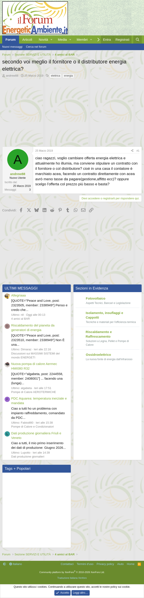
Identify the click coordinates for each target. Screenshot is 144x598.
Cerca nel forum (36, 46)
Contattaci (67, 564)
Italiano (15, 564)
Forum (10, 39)
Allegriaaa (18, 295)
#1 (138, 150)
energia (68, 75)
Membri (82, 39)
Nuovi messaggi (12, 46)
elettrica (55, 75)
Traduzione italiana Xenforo (72, 578)
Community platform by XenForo (72, 572)
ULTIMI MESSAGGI (21, 288)
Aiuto (120, 564)
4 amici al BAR (20, 318)
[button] (51, 39)
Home (131, 564)
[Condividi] (132, 150)
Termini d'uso (85, 564)
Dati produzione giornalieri (27, 456)
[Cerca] (137, 39)
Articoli (27, 39)
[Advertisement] (72, 111)
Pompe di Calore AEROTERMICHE (33, 392)
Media (62, 39)
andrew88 (12, 75)
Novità (43, 39)
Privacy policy (105, 564)
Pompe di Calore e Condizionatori (32, 426)
